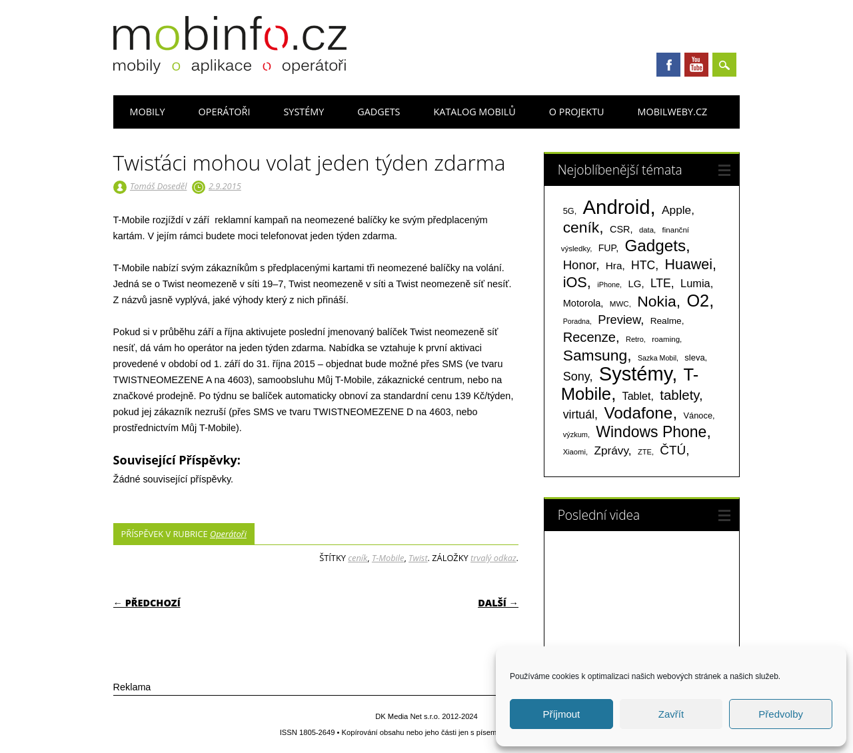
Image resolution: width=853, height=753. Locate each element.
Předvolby (780, 714)
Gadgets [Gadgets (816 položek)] (655, 246)
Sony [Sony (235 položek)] (576, 376)
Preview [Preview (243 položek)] (619, 320)
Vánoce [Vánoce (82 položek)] (698, 415)
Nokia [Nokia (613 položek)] (656, 301)
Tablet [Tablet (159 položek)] (636, 396)
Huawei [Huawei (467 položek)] (688, 265)
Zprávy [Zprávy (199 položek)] (611, 450)
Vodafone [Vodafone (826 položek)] (638, 413)
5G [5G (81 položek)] (568, 211)
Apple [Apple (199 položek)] (676, 210)
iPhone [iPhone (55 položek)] (608, 285)
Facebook (668, 65)
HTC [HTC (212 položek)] (643, 265)
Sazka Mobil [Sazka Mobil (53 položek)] (657, 358)
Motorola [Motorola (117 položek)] (582, 303)
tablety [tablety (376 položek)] (679, 394)
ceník (357, 558)
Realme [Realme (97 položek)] (666, 321)
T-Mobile (388, 558)
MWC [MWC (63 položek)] (619, 304)
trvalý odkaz (493, 558)
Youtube (696, 65)
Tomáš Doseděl (158, 186)
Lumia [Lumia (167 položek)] (695, 283)
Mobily (147, 111)
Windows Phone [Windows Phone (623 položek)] (651, 431)
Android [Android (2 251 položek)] (616, 207)
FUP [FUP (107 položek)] (607, 248)
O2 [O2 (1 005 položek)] (697, 300)
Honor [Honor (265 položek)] (579, 265)
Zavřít (671, 714)
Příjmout (561, 714)
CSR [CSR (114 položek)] (620, 229)
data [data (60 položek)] (646, 230)
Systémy (303, 111)
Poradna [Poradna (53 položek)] (576, 321)
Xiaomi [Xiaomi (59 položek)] (574, 452)
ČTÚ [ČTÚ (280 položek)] (673, 450)
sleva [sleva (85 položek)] (694, 358)
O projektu (576, 111)
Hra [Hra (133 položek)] (614, 265)
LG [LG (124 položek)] (634, 283)
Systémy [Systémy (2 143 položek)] (635, 373)
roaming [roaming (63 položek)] (666, 339)
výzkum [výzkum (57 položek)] (575, 434)
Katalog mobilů (475, 111)
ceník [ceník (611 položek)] (581, 227)
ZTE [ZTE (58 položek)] (645, 452)
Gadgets (378, 111)
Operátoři (225, 111)
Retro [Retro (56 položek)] (635, 339)
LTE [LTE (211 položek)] (660, 283)
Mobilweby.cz (673, 111)
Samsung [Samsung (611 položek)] (595, 355)
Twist (418, 558)
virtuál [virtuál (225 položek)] (578, 414)
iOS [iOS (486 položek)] (575, 282)
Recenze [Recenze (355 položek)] (589, 337)
